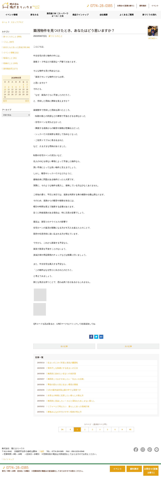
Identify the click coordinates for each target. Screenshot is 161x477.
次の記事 (128, 346)
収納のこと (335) (10, 63)
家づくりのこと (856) (12, 36)
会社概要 (103, 14)
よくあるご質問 (126, 14)
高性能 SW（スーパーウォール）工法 (57, 14)
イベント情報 (11, 14)
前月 (5, 101)
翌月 (27, 101)
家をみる (34, 14)
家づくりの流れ (149, 14)
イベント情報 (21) (10, 52)
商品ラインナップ (80, 14)
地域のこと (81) (10, 58)
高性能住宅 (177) (10, 69)
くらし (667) (8, 42)
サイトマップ (8, 459)
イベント (154, 5)
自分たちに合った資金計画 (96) (16, 47)
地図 (42, 451)
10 (5, 89)
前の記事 (64, 346)
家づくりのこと (56, 36)
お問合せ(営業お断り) (125, 5)
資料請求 (142, 5)
